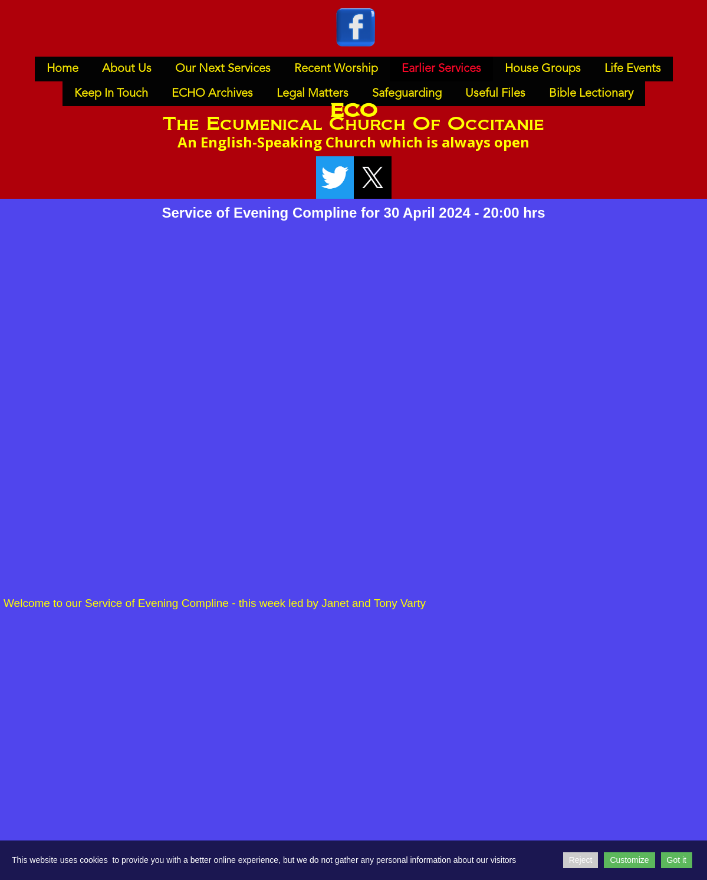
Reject (581, 860)
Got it (676, 860)
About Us (127, 69)
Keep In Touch (111, 94)
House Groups (543, 69)
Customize (629, 860)
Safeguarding (407, 94)
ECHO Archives (212, 94)
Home (62, 69)
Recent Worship (336, 69)
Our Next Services (223, 69)
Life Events (632, 69)
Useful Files (495, 94)
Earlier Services (441, 69)
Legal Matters (312, 94)
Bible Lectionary (591, 94)
